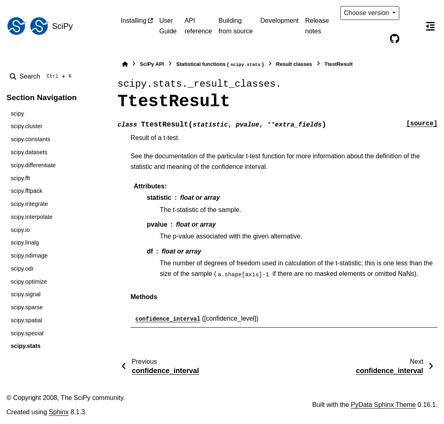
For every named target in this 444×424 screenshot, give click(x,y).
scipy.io (20, 230)
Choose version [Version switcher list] (367, 12)
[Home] (125, 64)
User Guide (168, 26)
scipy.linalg (25, 242)
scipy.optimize (29, 281)
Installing (133, 20)
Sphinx (59, 412)
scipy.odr (22, 268)
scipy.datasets (29, 152)
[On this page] (430, 26)
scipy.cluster (26, 126)
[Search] (42, 76)
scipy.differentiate (33, 165)
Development (279, 20)
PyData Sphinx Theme (383, 404)
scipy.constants (30, 139)
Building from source (235, 26)
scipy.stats (25, 346)
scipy (17, 113)
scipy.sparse (27, 307)
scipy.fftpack (26, 191)
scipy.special (27, 333)
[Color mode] (411, 13)
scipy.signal (25, 294)
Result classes (294, 64)
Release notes (317, 26)
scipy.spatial (26, 320)
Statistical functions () (220, 64)
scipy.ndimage (29, 255)
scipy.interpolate (31, 217)
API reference (198, 26)
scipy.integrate (29, 204)
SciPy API (152, 64)
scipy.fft (20, 178)
